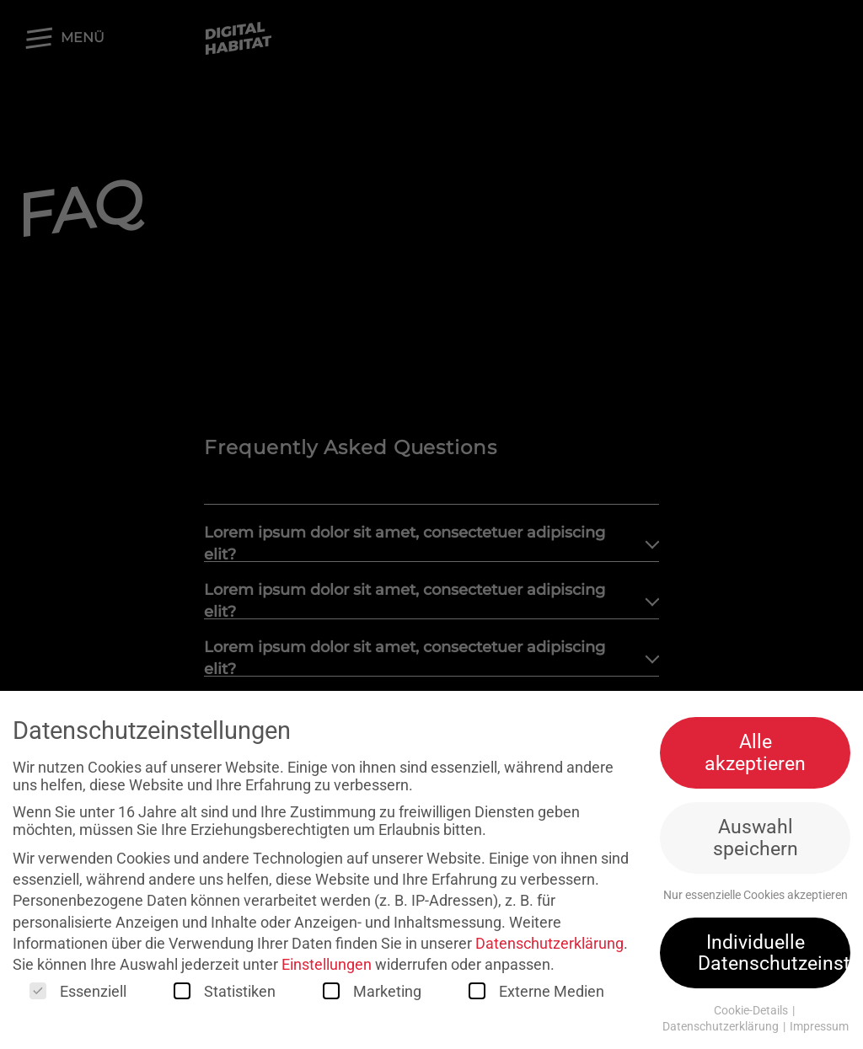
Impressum (819, 1030)
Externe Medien (536, 995)
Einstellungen (326, 968)
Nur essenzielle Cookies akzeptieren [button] (755, 899)
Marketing (372, 995)
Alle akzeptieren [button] (755, 756)
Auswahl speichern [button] (755, 841)
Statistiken (225, 995)
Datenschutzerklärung (549, 946)
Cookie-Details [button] (752, 1014)
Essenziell (77, 995)
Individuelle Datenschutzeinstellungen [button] (774, 955)
